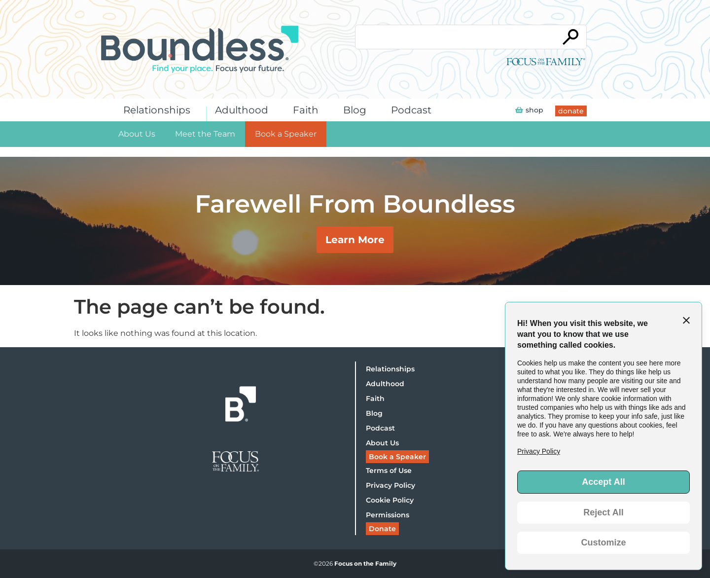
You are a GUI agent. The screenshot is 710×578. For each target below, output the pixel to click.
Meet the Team (205, 134)
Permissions (387, 514)
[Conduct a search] (455, 37)
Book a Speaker (286, 134)
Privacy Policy (390, 485)
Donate (382, 528)
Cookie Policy (390, 500)
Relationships (159, 110)
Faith (308, 110)
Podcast (413, 110)
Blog (357, 110)
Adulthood (244, 110)
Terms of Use (389, 470)
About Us (136, 134)
